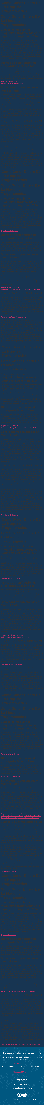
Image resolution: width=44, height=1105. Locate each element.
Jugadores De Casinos (8, 935)
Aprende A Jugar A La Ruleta (10, 287)
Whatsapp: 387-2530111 (22, 1072)
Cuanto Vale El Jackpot (8, 871)
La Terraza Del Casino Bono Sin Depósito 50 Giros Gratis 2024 (21, 816)
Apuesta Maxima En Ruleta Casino (12, 83)
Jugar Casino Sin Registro (9, 231)
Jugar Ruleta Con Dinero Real (10, 777)
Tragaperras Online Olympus (10, 754)
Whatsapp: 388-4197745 (22, 1063)
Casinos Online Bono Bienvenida (11, 665)
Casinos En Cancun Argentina (10, 578)
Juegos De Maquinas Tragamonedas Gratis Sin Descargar (20, 818)
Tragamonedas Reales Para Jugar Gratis (14, 317)
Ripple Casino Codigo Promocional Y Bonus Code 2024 (19, 428)
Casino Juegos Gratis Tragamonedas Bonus (15, 637)
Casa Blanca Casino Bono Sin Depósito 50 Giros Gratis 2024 (20, 1045)
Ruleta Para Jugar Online (9, 81)
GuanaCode (32, 1099)
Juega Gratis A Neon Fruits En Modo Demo (15, 814)
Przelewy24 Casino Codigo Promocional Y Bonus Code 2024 (20, 289)
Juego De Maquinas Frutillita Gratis (12, 635)
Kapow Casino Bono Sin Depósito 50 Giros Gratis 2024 (18, 991)
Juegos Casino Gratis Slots (9, 426)
